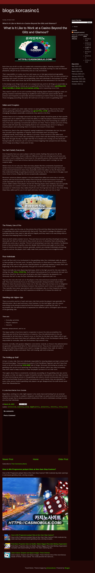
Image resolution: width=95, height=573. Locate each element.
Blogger (67, 568)
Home (36, 459)
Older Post (63, 459)
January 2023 (76, 76)
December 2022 (77, 79)
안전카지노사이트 (23, 407)
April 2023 (75, 69)
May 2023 (75, 66)
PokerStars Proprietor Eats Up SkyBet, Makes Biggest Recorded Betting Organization (39, 544)
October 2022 (76, 84)
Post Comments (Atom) (19, 464)
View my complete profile (80, 35)
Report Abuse (74, 38)
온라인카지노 (45, 407)
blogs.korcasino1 (20, 10)
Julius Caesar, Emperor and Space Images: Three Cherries (30, 553)
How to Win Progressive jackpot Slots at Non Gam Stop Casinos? (29, 469)
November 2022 (77, 81)
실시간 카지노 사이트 (40, 111)
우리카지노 (54, 407)
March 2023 (76, 71)
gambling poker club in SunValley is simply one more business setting (34, 87)
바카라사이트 (12, 407)
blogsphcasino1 (79, 32)
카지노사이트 (63, 407)
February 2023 (76, 74)
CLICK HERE (26, 365)
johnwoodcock (51, 568)
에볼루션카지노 (35, 407)
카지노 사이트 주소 (20, 272)
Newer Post (7, 459)
